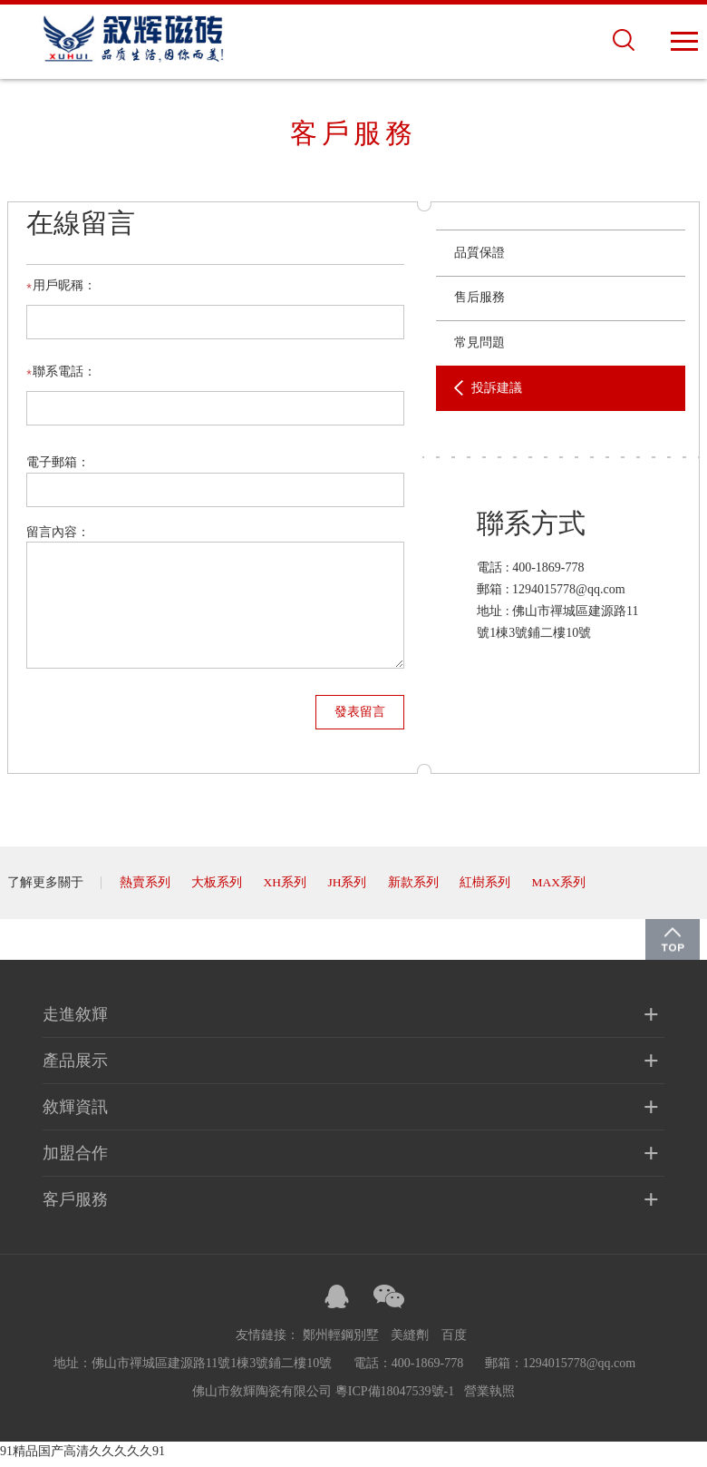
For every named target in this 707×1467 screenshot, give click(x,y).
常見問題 (479, 348)
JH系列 (349, 888)
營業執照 (489, 1397)
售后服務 (479, 302)
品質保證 (479, 258)
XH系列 (285, 888)
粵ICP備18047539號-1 (394, 1397)
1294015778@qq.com (579, 1369)
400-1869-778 (548, 573)
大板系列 (216, 888)
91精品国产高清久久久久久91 (82, 1457)
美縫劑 (410, 1341)
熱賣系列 (145, 888)
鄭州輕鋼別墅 (341, 1341)
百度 (454, 1341)
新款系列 (415, 888)
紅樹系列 (486, 888)
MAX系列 (561, 888)
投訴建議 (496, 393)
